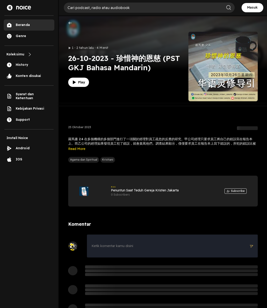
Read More (76, 149)
